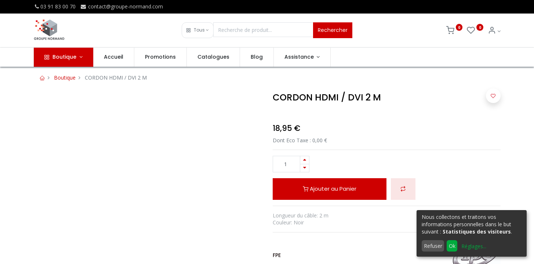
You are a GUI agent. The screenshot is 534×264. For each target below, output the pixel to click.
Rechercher (333, 30)
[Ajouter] (304, 160)
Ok (452, 245)
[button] (198, 30)
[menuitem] (114, 57)
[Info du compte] (494, 30)
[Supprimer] (304, 168)
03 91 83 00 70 (55, 6)
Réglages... (473, 246)
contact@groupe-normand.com (121, 6)
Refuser (433, 245)
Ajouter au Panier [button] (329, 188)
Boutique (65, 77)
